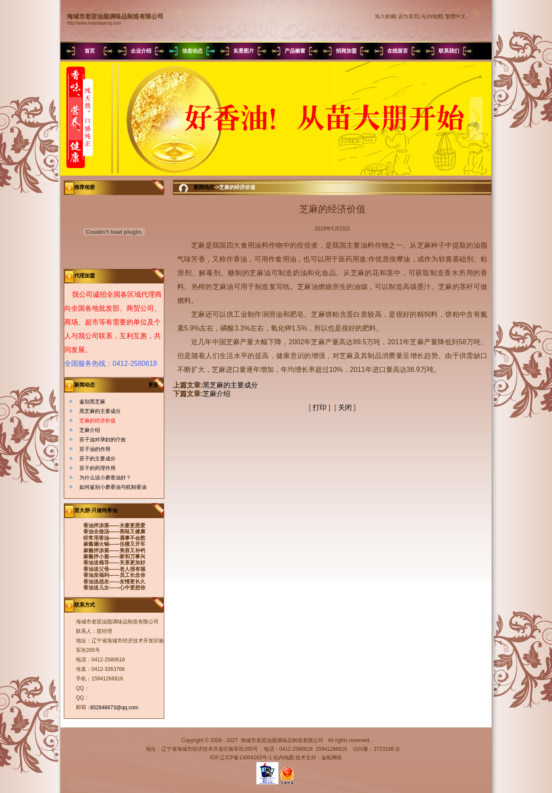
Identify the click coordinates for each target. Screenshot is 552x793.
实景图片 (243, 51)
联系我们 (449, 51)
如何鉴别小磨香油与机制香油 (113, 487)
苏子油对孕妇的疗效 (102, 440)
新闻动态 (204, 187)
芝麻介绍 (89, 430)
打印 (319, 407)
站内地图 (432, 16)
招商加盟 (346, 51)
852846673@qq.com (114, 708)
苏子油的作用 (94, 449)
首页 (90, 51)
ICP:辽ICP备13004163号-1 (241, 758)
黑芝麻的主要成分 (100, 411)
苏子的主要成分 (97, 459)
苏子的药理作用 (97, 468)
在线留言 (397, 51)
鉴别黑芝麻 (92, 402)
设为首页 (408, 16)
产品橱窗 (295, 51)
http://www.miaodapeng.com (94, 23)
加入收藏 (385, 16)
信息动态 (192, 51)
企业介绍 (141, 51)
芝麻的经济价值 (97, 421)
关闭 (345, 407)
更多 (156, 385)
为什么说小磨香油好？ (105, 478)
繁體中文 (455, 16)
